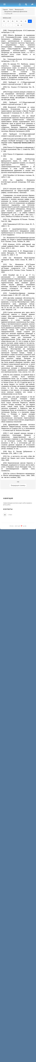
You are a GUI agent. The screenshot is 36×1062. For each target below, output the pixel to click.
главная (5, 503)
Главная (5, 9)
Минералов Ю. (19, 9)
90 (4, 21)
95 (25, 21)
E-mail (7, 514)
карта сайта (22, 503)
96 (30, 21)
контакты (15, 503)
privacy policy (6, 505)
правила (29, 503)
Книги (11, 9)
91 (8, 21)
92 (12, 21)
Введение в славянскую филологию (15, 11)
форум (10, 503)
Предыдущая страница (18, 485)
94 (21, 21)
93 (17, 21)
